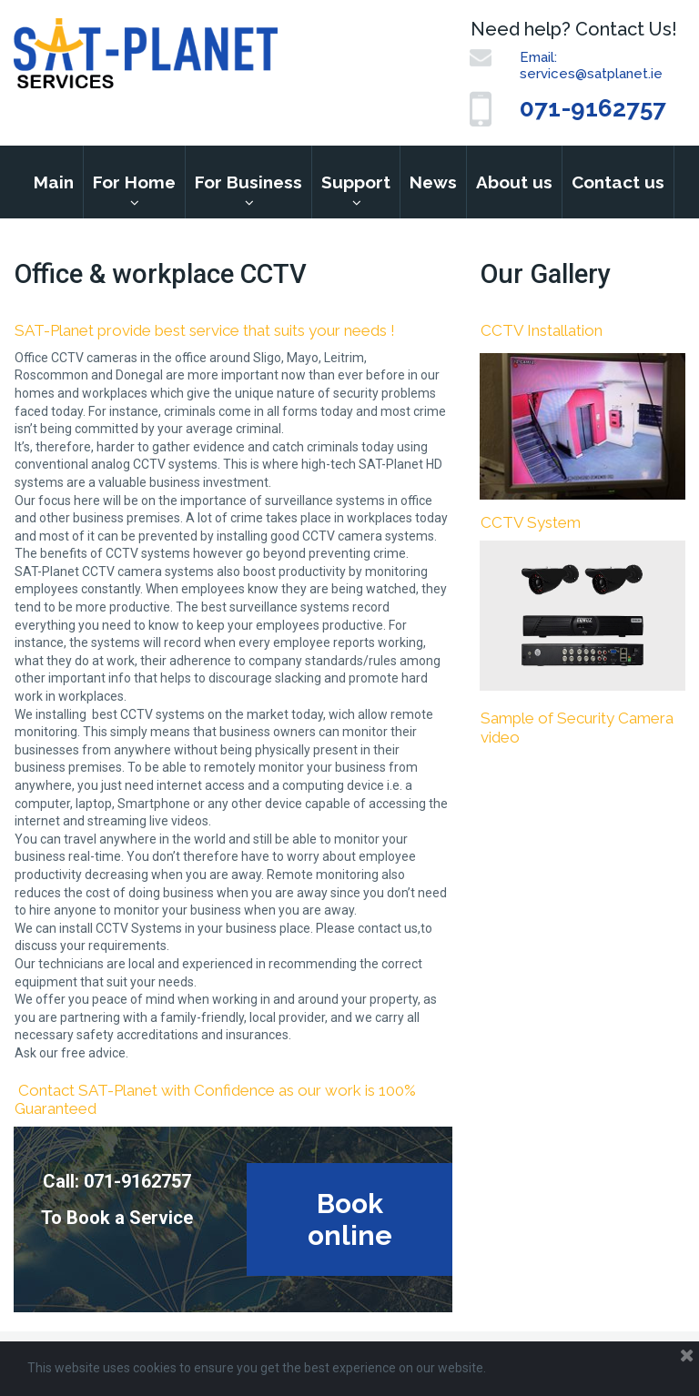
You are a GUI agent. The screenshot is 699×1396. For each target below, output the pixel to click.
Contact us (618, 182)
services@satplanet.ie (591, 74)
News (433, 182)
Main (54, 182)
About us (514, 182)
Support (355, 182)
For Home (134, 182)
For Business (248, 182)
